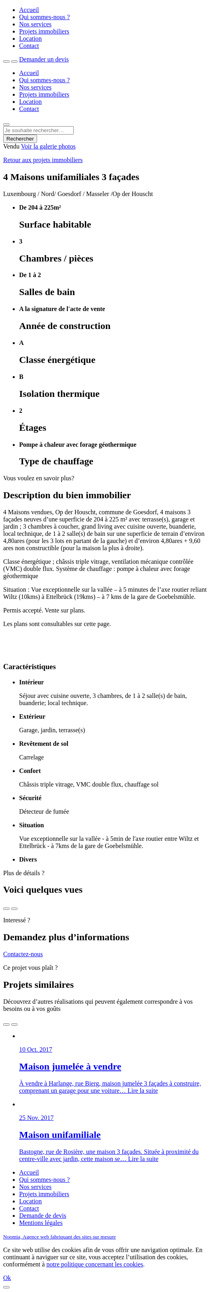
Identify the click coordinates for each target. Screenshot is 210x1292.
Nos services (35, 24)
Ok (7, 1277)
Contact (29, 45)
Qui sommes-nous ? (44, 17)
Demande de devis (42, 1215)
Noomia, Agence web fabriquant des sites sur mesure (59, 1237)
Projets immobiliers (44, 31)
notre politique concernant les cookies (94, 1264)
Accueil (29, 9)
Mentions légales (41, 1222)
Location (30, 38)
